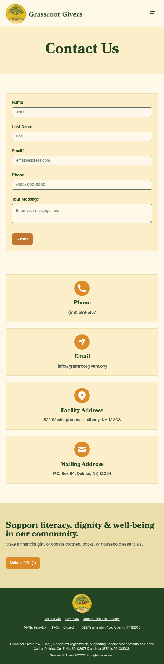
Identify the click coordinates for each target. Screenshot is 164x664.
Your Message (25, 199)
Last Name (22, 126)
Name (17, 102)
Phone (18, 175)
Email (18, 151)
